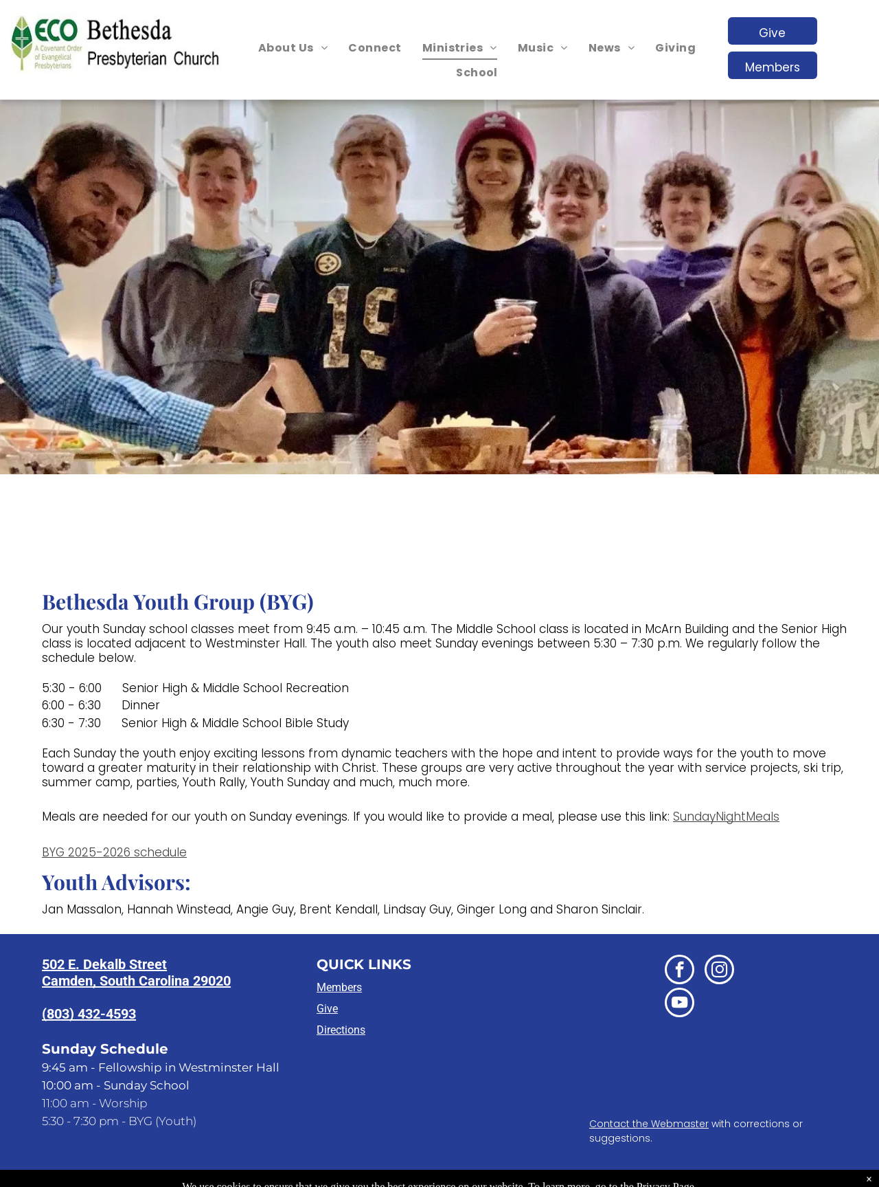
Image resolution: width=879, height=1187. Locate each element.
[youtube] (679, 1004)
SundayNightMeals (726, 816)
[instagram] (719, 971)
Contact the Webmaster (649, 1124)
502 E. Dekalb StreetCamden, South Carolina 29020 (136, 972)
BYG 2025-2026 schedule (114, 852)
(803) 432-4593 (89, 1014)
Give (327, 1008)
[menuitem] (293, 48)
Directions (341, 1029)
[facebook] (679, 971)
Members (339, 987)
